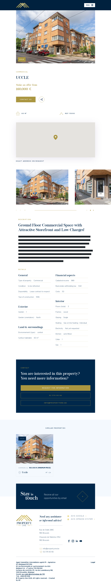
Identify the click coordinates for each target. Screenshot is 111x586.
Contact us (26, 99)
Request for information (55, 388)
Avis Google (77, 516)
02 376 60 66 (55, 395)
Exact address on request (30, 161)
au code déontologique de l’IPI (33, 574)
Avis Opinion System (82, 519)
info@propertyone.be (55, 403)
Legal (93, 562)
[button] (92, 210)
